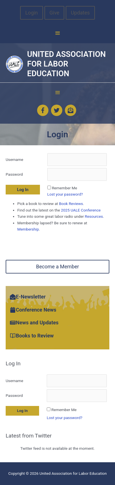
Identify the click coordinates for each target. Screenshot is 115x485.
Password (14, 174)
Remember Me (64, 188)
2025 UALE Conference (80, 210)
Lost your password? (65, 194)
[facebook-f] (43, 110)
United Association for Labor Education (66, 64)
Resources (94, 216)
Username (14, 159)
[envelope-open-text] (71, 110)
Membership (28, 229)
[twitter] (57, 110)
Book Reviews (71, 203)
